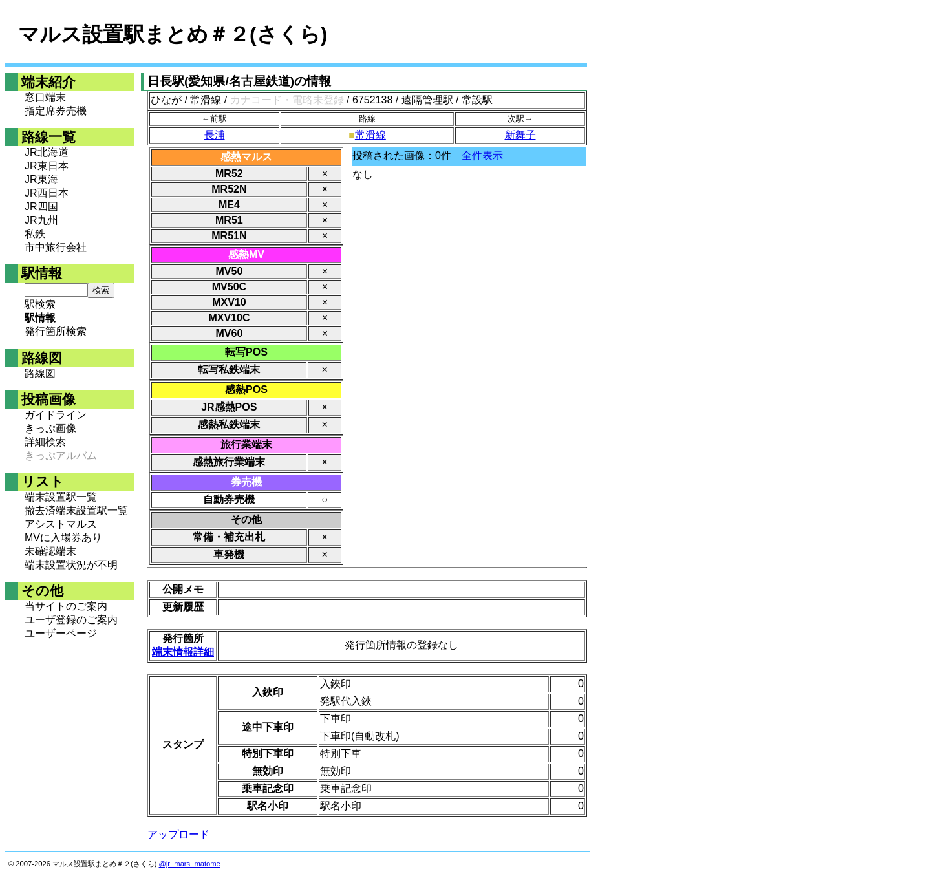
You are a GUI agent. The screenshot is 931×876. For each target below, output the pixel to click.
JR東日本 (47, 165)
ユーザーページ (61, 633)
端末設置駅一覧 (61, 496)
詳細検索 (45, 441)
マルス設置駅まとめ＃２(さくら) (172, 34)
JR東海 (41, 179)
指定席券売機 (56, 110)
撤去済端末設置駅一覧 (76, 510)
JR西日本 (47, 192)
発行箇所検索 (56, 331)
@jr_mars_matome (189, 864)
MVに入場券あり (63, 537)
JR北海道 (47, 152)
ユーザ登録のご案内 (71, 619)
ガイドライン (56, 414)
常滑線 (370, 134)
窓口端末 (45, 97)
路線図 (40, 373)
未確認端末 (50, 551)
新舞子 (520, 134)
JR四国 (41, 206)
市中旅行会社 (56, 247)
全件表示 (482, 155)
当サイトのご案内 (66, 606)
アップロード (178, 834)
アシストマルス (61, 523)
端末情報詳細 (183, 651)
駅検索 (40, 304)
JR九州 (41, 220)
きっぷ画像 (50, 428)
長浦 (214, 134)
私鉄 (35, 233)
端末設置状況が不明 (71, 564)
